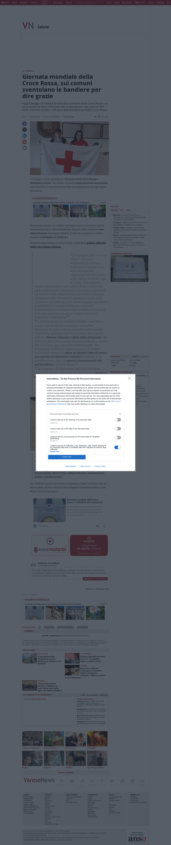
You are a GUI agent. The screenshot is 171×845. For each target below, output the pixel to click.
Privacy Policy (100, 466)
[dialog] (85, 422)
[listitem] (85, 414)
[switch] (117, 419)
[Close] (130, 379)
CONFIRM (67, 457)
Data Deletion (70, 466)
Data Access (85, 466)
